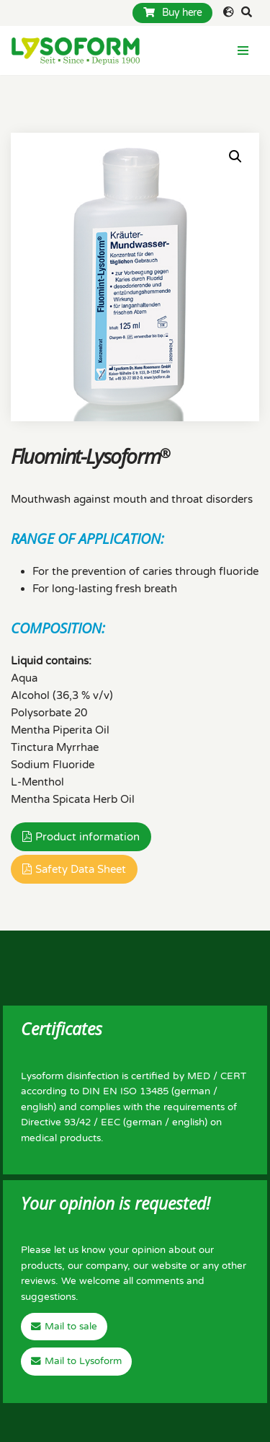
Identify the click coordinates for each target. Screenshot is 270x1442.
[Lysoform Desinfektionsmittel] (75, 50)
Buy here (172, 12)
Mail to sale (71, 1326)
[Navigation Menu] (243, 50)
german (192, 1091)
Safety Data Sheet (80, 869)
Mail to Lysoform (83, 1361)
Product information (87, 836)
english (37, 1107)
